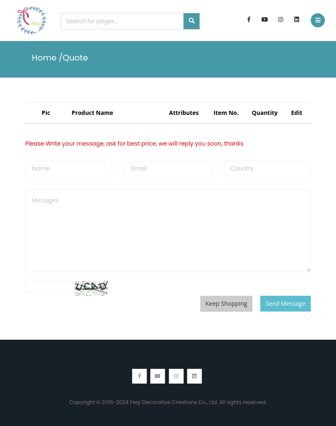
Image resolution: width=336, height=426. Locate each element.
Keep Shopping (226, 303)
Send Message (285, 303)
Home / (47, 57)
